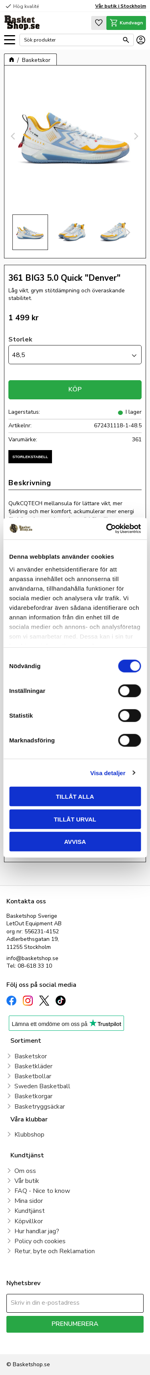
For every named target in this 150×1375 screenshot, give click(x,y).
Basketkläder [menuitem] (33, 1066)
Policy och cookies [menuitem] (40, 1241)
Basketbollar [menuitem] (32, 1076)
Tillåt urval (75, 818)
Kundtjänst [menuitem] (29, 1210)
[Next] (136, 136)
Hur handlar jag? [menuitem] (36, 1231)
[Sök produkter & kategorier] (71, 40)
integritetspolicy (25, 1344)
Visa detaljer (107, 772)
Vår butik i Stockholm (120, 6)
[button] (9, 40)
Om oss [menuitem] (25, 1171)
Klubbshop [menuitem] (29, 1134)
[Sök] (126, 40)
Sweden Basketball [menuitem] (42, 1086)
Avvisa (75, 841)
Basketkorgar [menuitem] (33, 1096)
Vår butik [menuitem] (26, 1181)
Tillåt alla (75, 796)
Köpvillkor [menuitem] (28, 1221)
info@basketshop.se (32, 958)
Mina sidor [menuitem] (28, 1200)
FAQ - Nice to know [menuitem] (42, 1191)
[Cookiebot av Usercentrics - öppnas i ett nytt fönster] (107, 528)
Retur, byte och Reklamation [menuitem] (54, 1251)
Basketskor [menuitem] (30, 1056)
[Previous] (14, 136)
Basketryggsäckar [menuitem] (39, 1106)
